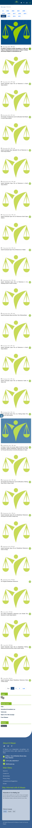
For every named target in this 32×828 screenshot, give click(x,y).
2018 (9, 13)
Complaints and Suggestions (10, 782)
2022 (13, 11)
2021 (18, 11)
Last (24, 688)
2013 (9, 16)
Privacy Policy (6, 779)
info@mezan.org (8, 765)
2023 (7, 11)
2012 (14, 16)
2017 (14, 13)
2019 (3, 13)
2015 (25, 13)
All (3, 11)
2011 (19, 16)
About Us (5, 772)
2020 (24, 11)
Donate (5, 784)
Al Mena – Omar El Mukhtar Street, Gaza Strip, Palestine (14, 757)
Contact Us (6, 774)
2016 (19, 13)
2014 (3, 16)
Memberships (6, 777)
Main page (3, 7)
